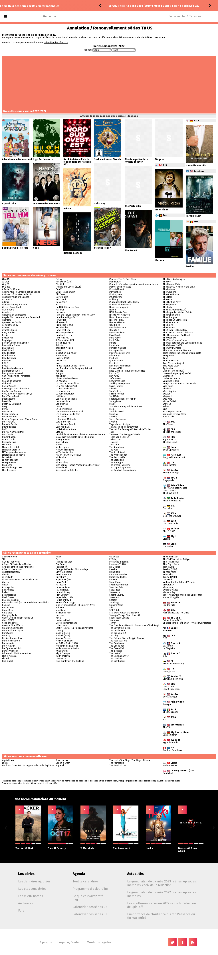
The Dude (116, 5)
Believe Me (7, 337)
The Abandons (116, 447)
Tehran (112, 623)
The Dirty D (114, 635)
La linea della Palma (65, 388)
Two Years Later (171, 365)
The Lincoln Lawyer (118, 656)
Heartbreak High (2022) (67, 317)
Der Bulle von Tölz (196, 165)
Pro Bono (113, 358)
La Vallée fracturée (65, 393)
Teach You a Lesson (119, 437)
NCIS (165, 638)
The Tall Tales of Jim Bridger (176, 559)
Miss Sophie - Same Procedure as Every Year (77, 465)
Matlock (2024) (63, 635)
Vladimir (167, 388)
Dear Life (6, 401)
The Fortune (169, 289)
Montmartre (115, 281)
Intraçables (61, 355)
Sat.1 (196, 120)
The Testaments (171, 562)
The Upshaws (169, 337)
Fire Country (62, 564)
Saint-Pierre (115, 582)
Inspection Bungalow (66, 353)
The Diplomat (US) (118, 633)
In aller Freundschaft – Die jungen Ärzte (75, 605)
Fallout (59, 556)
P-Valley (113, 559)
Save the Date (116, 587)
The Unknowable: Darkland (176, 335)
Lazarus (60, 406)
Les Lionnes (62, 416)
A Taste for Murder (11, 289)
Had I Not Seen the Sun (67, 307)
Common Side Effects (12, 625)
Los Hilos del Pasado (66, 424)
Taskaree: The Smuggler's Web (124, 434)
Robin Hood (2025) (118, 577)
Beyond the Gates (11, 345)
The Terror (168, 424)
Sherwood (114, 597)
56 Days (6, 287)
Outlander (168, 546)
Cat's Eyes (7, 612)
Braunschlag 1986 (11, 371)
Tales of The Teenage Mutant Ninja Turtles (130, 429)
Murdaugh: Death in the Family (124, 302)
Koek (58, 618)
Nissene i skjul (116, 320)
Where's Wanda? (171, 590)
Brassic (166, 539)
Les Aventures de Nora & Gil (69, 411)
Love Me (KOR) (63, 427)
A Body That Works (11, 562)
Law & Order (169, 686)
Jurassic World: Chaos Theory (70, 365)
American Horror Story (173, 663)
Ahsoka (5, 574)
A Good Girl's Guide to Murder (16, 564)
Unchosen (168, 376)
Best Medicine (9, 595)
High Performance (43, 159)
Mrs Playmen (115, 294)
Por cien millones (117, 348)
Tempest (113, 442)
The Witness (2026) (172, 345)
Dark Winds (7, 633)
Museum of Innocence (120, 304)
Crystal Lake (9, 203)
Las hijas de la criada (66, 399)
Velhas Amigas (170, 696)
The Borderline (116, 460)
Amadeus (6, 312)
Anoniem (6, 320)
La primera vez (63, 391)
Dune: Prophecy (10, 651)
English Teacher (10, 460)
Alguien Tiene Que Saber (14, 304)
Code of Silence (10, 623)
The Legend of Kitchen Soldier (178, 312)
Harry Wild (61, 582)
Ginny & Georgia (64, 572)
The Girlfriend (169, 292)
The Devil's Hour (117, 630)
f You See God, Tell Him (15, 248)
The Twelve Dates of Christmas (178, 332)
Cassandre (168, 646)
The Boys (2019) (171, 493)
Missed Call (61, 467)
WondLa (167, 404)
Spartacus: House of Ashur (122, 399)
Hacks (59, 304)
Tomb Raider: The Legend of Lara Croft (182, 353)
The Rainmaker (170, 556)
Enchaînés (7, 457)
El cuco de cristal (10, 447)
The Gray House (171, 294)
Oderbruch (114, 325)
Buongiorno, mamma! (12, 373)
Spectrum (198, 171)
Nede (36, 248)
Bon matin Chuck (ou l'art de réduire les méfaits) (25, 602)
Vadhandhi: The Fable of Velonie (179, 582)
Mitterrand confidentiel (67, 470)
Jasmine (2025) (63, 358)
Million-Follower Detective (68, 455)
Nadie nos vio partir (119, 307)
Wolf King (167, 399)
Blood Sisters (8, 353)
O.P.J (165, 656)
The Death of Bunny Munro (122, 470)
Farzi (58, 559)
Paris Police (115, 337)
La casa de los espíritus (67, 383)
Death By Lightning (11, 404)
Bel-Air (5, 335)
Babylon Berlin (170, 735)
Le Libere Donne (64, 409)
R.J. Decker (114, 567)
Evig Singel (7, 661)
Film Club (60, 284)
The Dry (167, 281)
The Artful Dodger (118, 455)
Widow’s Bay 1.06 (147, 5)
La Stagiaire (169, 648)
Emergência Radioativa (13, 455)
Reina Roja (114, 572)
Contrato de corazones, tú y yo (17, 393)
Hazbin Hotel (62, 590)
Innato (59, 350)
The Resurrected (171, 322)
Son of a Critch (63, 763)
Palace (67, 208)
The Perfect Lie (133, 206)
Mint (58, 460)
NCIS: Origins (62, 651)
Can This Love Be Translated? (16, 376)
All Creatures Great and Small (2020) (20, 579)
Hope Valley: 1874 (64, 597)
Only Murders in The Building (70, 661)
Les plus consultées (32, 888)
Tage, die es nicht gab (120, 424)
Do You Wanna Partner (13, 432)
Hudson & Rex (170, 765)
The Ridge (168, 325)
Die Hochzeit (8, 421)
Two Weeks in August (173, 363)
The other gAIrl (170, 317)
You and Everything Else (174, 414)
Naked (112, 309)
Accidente (7, 299)
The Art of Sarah (117, 452)
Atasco (5, 582)
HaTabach (61, 584)
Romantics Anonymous (120, 365)
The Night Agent (117, 661)
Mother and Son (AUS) (120, 287)
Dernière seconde (11, 640)
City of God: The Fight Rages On (17, 618)
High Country (62, 595)
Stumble (113, 416)
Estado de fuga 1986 (12, 467)
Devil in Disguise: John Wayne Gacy (19, 419)
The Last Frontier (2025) (174, 309)
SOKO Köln (114, 610)
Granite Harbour (64, 574)
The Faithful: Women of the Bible (179, 287)
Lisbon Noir (61, 625)
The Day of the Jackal (119, 628)
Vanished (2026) (171, 381)
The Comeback (170, 442)
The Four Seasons (118, 640)
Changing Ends (9, 615)
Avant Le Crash (9, 330)
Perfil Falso (114, 340)
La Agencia (61, 381)
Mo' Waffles (115, 292)
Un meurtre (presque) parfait (177, 373)
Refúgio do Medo (72, 253)
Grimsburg (61, 577)
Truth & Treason (171, 360)
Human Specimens (65, 332)
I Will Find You (62, 337)
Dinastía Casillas (10, 424)
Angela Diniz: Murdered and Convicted (21, 317)
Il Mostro (60, 345)
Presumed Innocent (118, 562)
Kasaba (59, 371)
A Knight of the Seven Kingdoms (18, 567)
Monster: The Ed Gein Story (122, 279)
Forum (22, 910)
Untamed (167, 579)
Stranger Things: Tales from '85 (124, 615)
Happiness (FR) (63, 579)
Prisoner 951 (115, 355)
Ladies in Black (63, 620)
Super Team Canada (119, 618)
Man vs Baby (62, 442)
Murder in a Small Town (67, 646)
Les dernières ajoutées (34, 881)
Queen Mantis (116, 360)
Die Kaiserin (8, 643)
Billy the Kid (8, 348)
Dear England (8, 399)
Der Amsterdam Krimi (12, 638)
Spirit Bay (99, 203)
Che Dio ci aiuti (170, 712)
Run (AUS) (114, 373)
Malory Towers (63, 439)
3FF (3, 559)
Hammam (60, 312)
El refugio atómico (11, 449)
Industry (60, 607)
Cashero (6, 378)
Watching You (169, 391)
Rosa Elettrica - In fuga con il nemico (127, 371)
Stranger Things (171, 472)
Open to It (114, 330)
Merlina (159, 260)
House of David (63, 600)
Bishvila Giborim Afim (173, 679)
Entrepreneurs (9, 462)
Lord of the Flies (64, 421)
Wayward (167, 396)
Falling (59, 279)
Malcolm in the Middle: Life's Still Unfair (75, 437)
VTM (195, 221)
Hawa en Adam (63, 587)
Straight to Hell (116, 411)
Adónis (5, 302)
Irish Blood (61, 610)
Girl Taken (61, 294)
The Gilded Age (116, 646)
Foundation (61, 567)
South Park (168, 773)
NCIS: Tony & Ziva (118, 312)
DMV (4, 429)
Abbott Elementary (11, 572)
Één (165, 215)
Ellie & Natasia (9, 656)
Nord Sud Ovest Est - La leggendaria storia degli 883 (77, 162)
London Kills (169, 605)
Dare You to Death (11, 396)
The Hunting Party (172, 302)
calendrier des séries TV (56, 42)
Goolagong (61, 302)
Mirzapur (167, 704)
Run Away (114, 376)
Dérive (5, 409)
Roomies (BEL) (116, 368)
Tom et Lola (168, 567)
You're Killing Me (171, 597)
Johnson (60, 615)
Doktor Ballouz (9, 437)
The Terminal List (117, 765)
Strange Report (102, 248)
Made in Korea (63, 633)
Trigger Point (169, 572)
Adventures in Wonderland (17, 159)
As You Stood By (10, 325)
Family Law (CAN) (64, 281)
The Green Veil (116, 648)
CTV (165, 165)
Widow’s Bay (169, 592)
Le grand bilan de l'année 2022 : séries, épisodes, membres (162, 894)
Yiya (165, 409)
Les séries (26, 874)
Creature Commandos (12, 628)
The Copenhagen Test (120, 467)
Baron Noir (168, 630)
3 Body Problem (9, 556)
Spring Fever (115, 401)
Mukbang (113, 299)
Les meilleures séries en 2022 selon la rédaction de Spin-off (161, 905)
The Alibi (113, 449)
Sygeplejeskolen (171, 742)
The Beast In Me (117, 457)
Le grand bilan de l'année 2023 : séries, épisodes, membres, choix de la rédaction (162, 883)
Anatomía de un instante (14, 315)
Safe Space (115, 378)
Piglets (112, 343)
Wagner (159, 159)
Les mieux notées (30, 896)
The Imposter (169, 304)
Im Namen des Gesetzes (46, 203)
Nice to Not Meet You (119, 315)
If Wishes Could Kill (65, 340)
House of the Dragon (66, 602)
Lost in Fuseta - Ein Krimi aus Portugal (74, 628)
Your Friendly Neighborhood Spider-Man (182, 595)
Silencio (113, 388)
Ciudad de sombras (11, 381)
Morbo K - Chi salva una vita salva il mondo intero (133, 284)
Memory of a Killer (64, 640)
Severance (114, 592)
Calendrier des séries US (90, 907)
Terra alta (114, 444)
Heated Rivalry (63, 592)
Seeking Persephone (119, 383)
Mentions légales (99, 942)
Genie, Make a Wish (65, 292)
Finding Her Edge (64, 562)
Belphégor (7, 340)
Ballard (5, 592)
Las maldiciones (64, 401)
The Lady (167, 307)
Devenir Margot (9, 416)
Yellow (166, 406)
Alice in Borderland (11, 307)
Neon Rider (161, 209)
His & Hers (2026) (64, 325)
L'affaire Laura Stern (66, 429)
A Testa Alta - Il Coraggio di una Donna (21, 292)
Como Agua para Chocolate (15, 388)
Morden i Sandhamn (173, 750)
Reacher (113, 569)
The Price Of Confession (175, 320)
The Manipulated (171, 315)
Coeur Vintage (9, 386)
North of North (63, 656)
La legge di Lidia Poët (66, 386)
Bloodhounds (8, 355)
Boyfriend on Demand (12, 368)
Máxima (59, 444)
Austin (5, 584)
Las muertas (62, 404)
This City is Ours (171, 564)
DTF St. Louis (8, 439)
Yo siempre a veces (172, 411)
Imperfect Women (64, 348)
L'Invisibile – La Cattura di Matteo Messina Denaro (80, 434)
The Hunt (167, 299)
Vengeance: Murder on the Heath (179, 383)
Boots (5, 365)
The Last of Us (116, 653)
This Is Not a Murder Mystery (177, 350)
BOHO (5, 363)
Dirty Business (9, 427)
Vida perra (168, 386)
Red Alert (113, 363)
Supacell (60, 765)
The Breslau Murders (119, 465)
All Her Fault (8, 309)
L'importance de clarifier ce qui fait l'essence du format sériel (161, 916)
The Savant (131, 250)
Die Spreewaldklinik (12, 648)
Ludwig (59, 630)
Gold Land (61, 299)
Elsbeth (5, 658)
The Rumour (169, 327)
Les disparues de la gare (68, 414)
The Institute (115, 651)
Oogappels (168, 480)
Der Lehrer (168, 508)
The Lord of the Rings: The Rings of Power (130, 760)
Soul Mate (114, 396)
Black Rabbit (8, 350)
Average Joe (8, 587)
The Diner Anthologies (174, 279)
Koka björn (61, 376)
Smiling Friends (116, 393)
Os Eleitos (114, 556)
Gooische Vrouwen (172, 516)
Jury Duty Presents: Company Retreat (74, 368)
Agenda (79, 874)
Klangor (59, 373)
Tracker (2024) (170, 569)
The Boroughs (116, 462)
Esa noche (7, 465)
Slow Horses (62, 760)
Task (111, 432)
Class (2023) (8, 620)
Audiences (25, 903)
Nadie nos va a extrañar (67, 648)
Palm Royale (115, 335)
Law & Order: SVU (171, 689)
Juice (58, 363)
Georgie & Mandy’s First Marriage (72, 569)
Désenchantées (10, 414)
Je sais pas (61, 360)
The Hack (167, 297)
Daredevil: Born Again (12, 630)
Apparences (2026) (11, 322)
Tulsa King (168, 574)
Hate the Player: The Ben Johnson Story (75, 315)
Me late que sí (63, 447)
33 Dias (5, 281)
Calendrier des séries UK (90, 914)
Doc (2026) (7, 434)
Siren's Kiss (115, 391)
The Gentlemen (116, 643)
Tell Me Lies (115, 439)
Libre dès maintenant (66, 623)
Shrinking (114, 602)
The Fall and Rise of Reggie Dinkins (126, 638)
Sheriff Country (116, 595)
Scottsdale (114, 590)
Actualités (135, 874)
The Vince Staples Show (175, 340)
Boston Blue (8, 607)
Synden (113, 421)
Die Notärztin (8, 646)
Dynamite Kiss (9, 442)
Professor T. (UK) (117, 564)
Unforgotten (169, 671)
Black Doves (8, 597)
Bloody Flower (9, 358)
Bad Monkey (8, 590)
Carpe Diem (7, 610)
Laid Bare (60, 396)
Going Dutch (62, 297)
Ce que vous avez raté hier (88, 897)
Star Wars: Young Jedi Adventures (125, 406)
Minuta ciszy (62, 462)
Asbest (5, 327)
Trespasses (168, 355)
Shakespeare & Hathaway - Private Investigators (187, 623)
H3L (165, 719)
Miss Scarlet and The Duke (176, 612)
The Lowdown (116, 658)
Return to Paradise (118, 574)
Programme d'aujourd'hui (90, 888)
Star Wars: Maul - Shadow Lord (124, 612)
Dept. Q (6, 635)
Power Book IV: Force (119, 353)
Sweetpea (114, 620)
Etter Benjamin (9, 470)
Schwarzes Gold (117, 381)
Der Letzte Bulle (171, 523)
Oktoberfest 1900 (117, 327)
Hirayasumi (61, 322)
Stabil (112, 404)
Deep (4, 406)
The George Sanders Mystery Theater (136, 160)
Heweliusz (61, 320)
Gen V (59, 289)
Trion (165, 358)
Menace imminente (65, 449)
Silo (111, 607)
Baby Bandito (8, 332)
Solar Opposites (171, 449)
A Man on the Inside (12, 569)
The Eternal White (171, 284)
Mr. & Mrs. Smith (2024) (67, 643)
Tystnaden (168, 368)
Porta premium (116, 350)
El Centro (6, 444)
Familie (190, 266)
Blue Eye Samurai (10, 600)
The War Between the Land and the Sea (182, 343)
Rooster (113, 579)
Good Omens (169, 490)
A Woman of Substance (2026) (17, 294)
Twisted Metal (170, 577)
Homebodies (62, 327)
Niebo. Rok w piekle (119, 317)
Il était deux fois (64, 343)
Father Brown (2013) (172, 620)
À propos (45, 942)
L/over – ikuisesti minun (67, 378)
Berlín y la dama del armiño (15, 343)
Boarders (6, 360)
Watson (166, 393)
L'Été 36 (59, 432)
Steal (111, 409)
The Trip (167, 727)
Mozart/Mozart (116, 289)
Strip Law (113, 414)
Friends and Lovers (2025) (68, 287)
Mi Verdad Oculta (64, 452)
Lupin (5, 763)
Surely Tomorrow (117, 419)
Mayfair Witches (63, 638)
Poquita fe (114, 345)
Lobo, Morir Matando (66, 419)
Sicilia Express (116, 386)
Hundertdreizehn (64, 335)
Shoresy (113, 600)
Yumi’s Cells (168, 416)
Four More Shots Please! (175, 488)
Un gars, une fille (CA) (173, 371)
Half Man (60, 309)
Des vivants (8, 411)
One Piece (61, 658)
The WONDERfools (172, 348)
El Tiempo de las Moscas (14, 452)
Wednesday (169, 587)
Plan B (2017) (169, 531)
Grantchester (169, 465)
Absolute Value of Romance (15, 297)
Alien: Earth (7, 577)
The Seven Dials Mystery (175, 330)
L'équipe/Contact (69, 942)
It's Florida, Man (63, 612)
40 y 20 (5, 284)
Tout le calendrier (85, 881)
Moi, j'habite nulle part (174, 457)
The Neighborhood (172, 432)
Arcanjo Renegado (172, 500)
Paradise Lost (193, 216)
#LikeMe (6, 279)
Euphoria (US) (169, 439)
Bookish (6, 605)
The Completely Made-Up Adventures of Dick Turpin (134, 625)
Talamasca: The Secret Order (123, 427)
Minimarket (61, 457)
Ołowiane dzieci (117, 332)
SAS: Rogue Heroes (118, 584)
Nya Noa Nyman (117, 322)
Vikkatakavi (168, 584)
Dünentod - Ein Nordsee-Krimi (16, 653)
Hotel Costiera (63, 330)
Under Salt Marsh (171, 378)
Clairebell (6, 383)
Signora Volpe (116, 605)
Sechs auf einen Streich (107, 159)
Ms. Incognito (115, 297)
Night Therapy (63, 653)
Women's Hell (169, 401)
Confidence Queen (11, 391)
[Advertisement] (109, 81)
